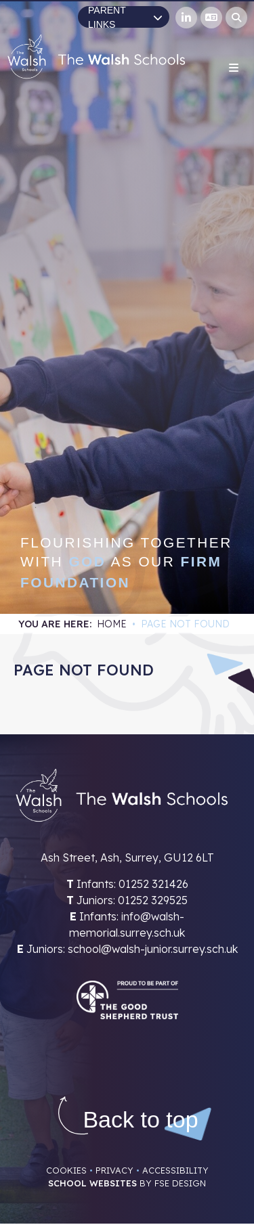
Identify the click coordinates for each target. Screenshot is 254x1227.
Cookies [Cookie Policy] (66, 1170)
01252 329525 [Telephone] (153, 900)
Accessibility (175, 1170)
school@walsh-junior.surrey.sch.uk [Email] (153, 949)
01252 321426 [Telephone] (153, 884)
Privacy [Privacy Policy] (114, 1170)
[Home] (96, 56)
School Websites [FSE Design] (92, 1183)
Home (112, 624)
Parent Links (125, 17)
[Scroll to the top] (140, 1119)
